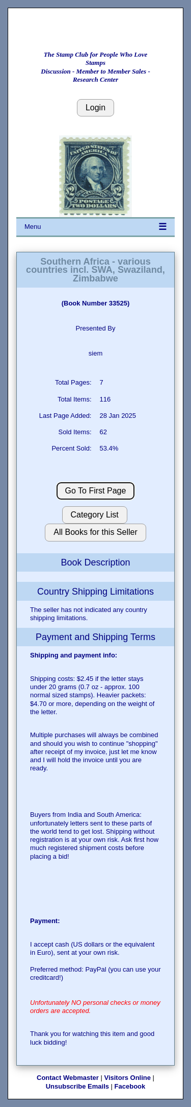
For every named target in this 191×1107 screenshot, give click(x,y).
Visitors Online (127, 1077)
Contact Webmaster (68, 1077)
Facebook (130, 1086)
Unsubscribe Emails (77, 1086)
